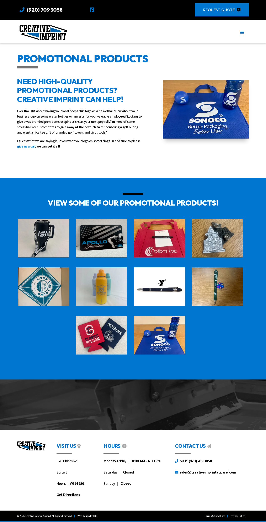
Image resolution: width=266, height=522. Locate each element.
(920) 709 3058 (45, 10)
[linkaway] (84, 516)
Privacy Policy (238, 516)
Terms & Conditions (215, 516)
